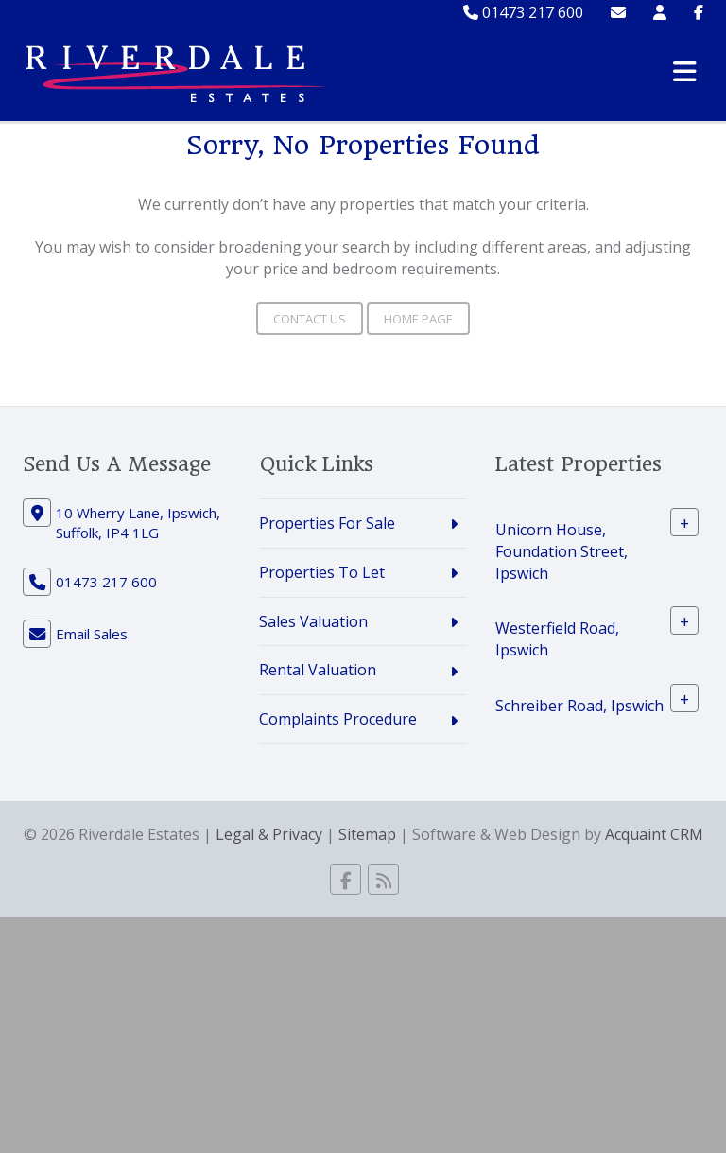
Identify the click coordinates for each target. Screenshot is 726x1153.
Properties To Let (322, 572)
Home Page (418, 318)
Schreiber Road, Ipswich (579, 705)
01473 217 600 (523, 12)
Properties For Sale (327, 523)
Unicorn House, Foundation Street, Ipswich (561, 551)
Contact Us (309, 318)
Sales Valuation (313, 621)
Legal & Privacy (269, 834)
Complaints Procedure (338, 718)
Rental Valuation (317, 669)
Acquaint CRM (654, 834)
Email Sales (92, 633)
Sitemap (367, 834)
